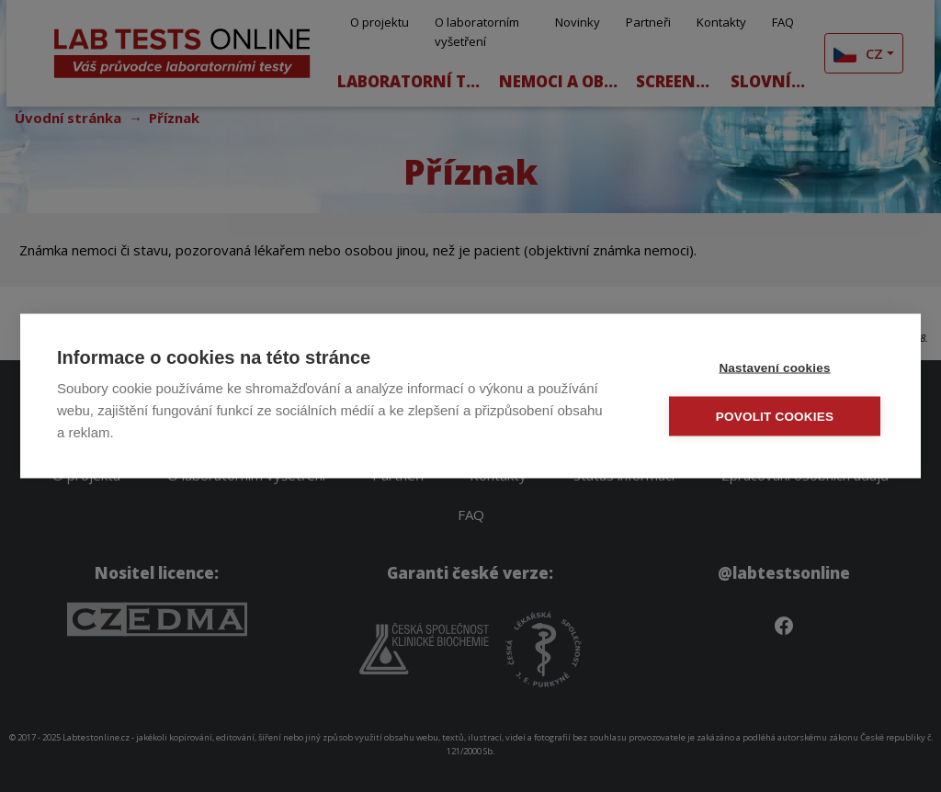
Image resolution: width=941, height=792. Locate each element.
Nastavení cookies (774, 368)
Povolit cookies (774, 417)
